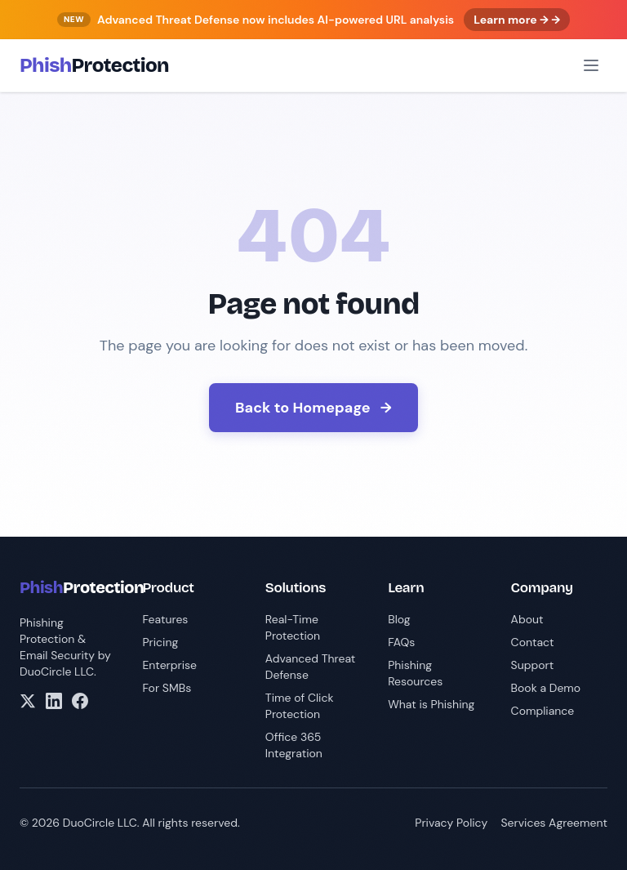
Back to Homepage (313, 407)
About (527, 619)
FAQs (401, 642)
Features (165, 619)
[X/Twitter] (28, 701)
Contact (532, 642)
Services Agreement (553, 822)
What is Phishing (431, 704)
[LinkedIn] (54, 701)
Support (532, 665)
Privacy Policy (451, 822)
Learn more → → (517, 19)
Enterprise (169, 665)
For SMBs (166, 687)
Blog (399, 619)
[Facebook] (80, 701)
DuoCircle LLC (57, 671)
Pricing (160, 642)
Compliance (543, 710)
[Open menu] (591, 65)
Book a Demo (546, 687)
